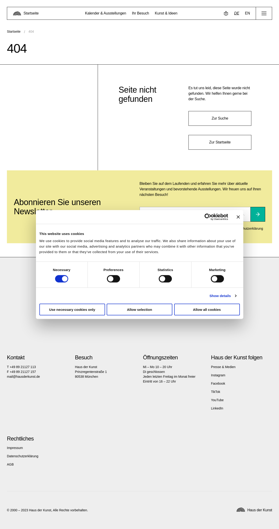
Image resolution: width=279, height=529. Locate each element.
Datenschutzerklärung (22, 456)
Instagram (218, 375)
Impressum (15, 448)
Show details (220, 295)
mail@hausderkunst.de (23, 376)
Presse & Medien (223, 367)
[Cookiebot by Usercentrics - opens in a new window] (208, 216)
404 (31, 31)
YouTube (217, 400)
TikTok (215, 392)
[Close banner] (238, 216)
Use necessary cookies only (72, 310)
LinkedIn (217, 408)
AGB (10, 464)
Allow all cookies (207, 310)
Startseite (14, 31)
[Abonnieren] (257, 214)
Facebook (218, 383)
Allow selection (139, 310)
